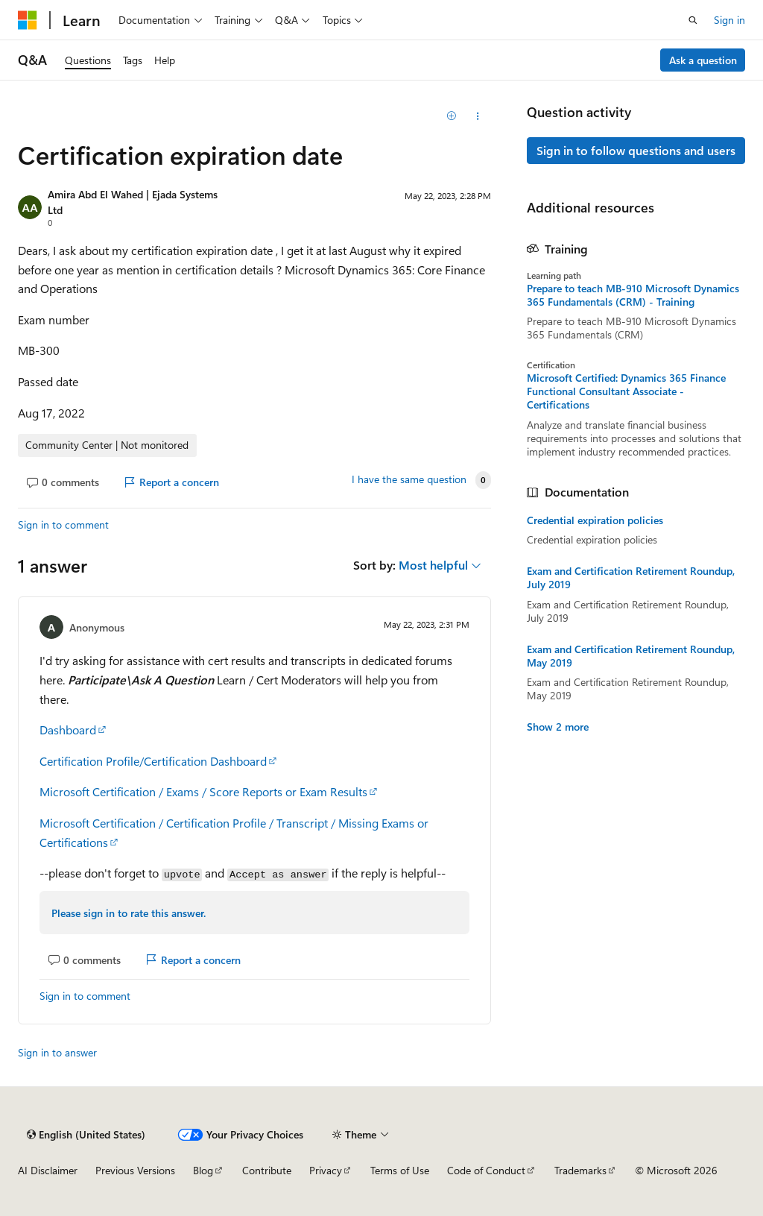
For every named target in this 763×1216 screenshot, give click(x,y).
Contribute (266, 1170)
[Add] (451, 116)
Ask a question (703, 60)
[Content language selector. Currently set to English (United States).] (86, 1135)
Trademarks (580, 1170)
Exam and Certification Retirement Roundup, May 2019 (631, 656)
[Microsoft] (27, 20)
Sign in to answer (57, 1052)
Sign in (729, 20)
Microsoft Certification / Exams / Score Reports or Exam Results (203, 791)
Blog (203, 1170)
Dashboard (67, 729)
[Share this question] (477, 116)
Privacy (325, 1170)
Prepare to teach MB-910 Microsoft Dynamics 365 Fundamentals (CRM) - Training (633, 295)
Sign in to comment (63, 524)
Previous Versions (135, 1170)
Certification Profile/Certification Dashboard (153, 761)
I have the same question (409, 479)
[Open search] (693, 20)
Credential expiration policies (595, 520)
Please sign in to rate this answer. (128, 913)
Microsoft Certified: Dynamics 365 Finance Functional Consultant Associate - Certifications (626, 391)
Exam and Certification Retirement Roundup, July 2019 (631, 577)
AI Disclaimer (47, 1170)
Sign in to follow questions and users (635, 150)
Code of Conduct (486, 1170)
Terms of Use (399, 1170)
